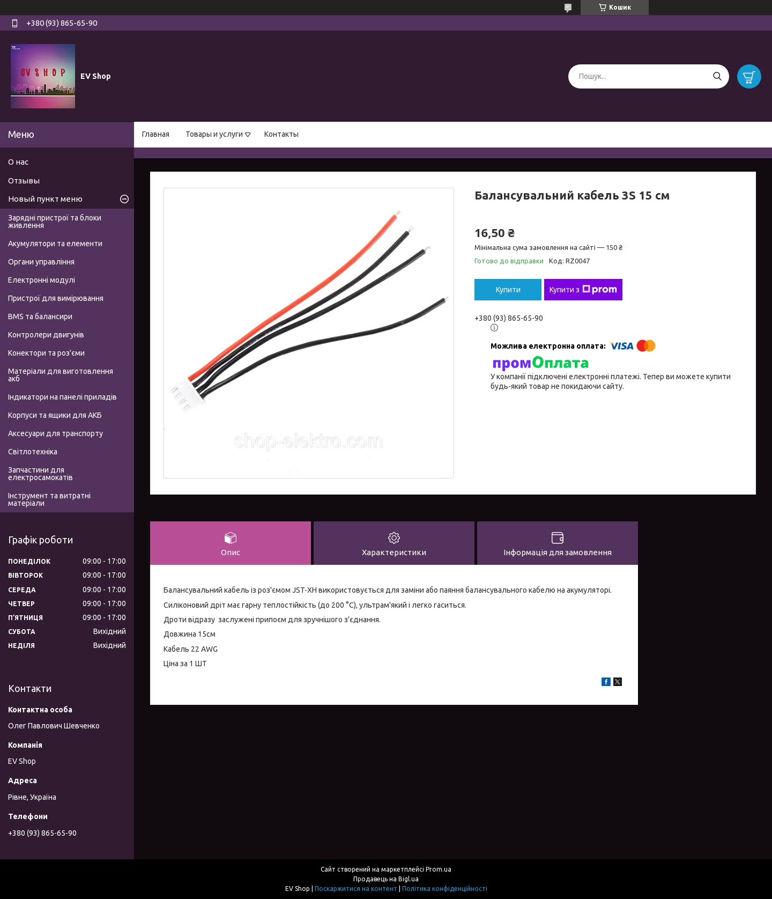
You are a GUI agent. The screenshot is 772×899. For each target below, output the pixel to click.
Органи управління (41, 261)
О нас (18, 161)
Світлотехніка (32, 451)
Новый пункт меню (45, 198)
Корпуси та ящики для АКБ (55, 415)
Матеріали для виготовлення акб (60, 375)
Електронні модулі (41, 280)
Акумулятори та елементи (55, 243)
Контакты (281, 134)
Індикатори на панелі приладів (62, 397)
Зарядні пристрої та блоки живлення (54, 221)
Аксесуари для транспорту (55, 433)
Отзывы (24, 180)
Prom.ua (438, 869)
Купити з (583, 289)
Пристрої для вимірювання (55, 298)
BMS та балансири (40, 316)
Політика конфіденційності (444, 888)
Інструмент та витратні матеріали (49, 499)
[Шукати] (717, 76)
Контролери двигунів (46, 334)
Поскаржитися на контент (356, 888)
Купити (508, 289)
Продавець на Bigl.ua (386, 878)
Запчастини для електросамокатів (40, 474)
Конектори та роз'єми (46, 353)
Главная (155, 134)
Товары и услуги (214, 134)
